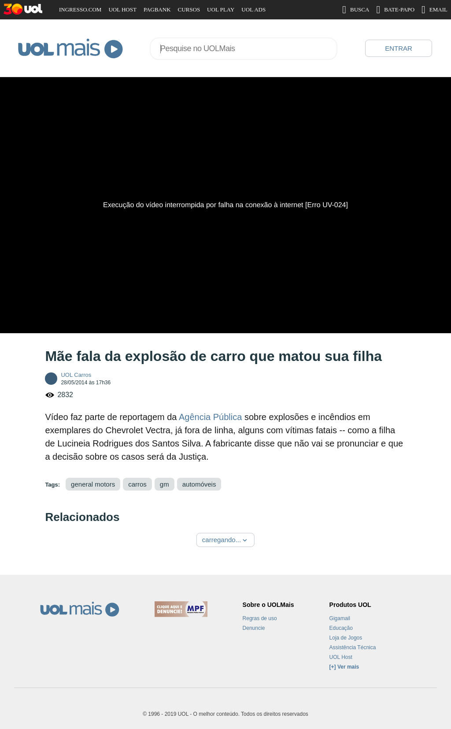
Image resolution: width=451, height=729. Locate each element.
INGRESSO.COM (80, 9)
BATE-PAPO (395, 9)
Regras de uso (260, 618)
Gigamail (339, 618)
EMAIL (434, 9)
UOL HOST (122, 9)
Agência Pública (210, 417)
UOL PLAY (220, 9)
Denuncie (254, 628)
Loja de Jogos (345, 638)
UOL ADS (253, 9)
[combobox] (243, 48)
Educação (341, 628)
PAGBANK (157, 9)
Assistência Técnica (352, 647)
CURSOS (189, 9)
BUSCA (355, 9)
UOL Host (340, 657)
